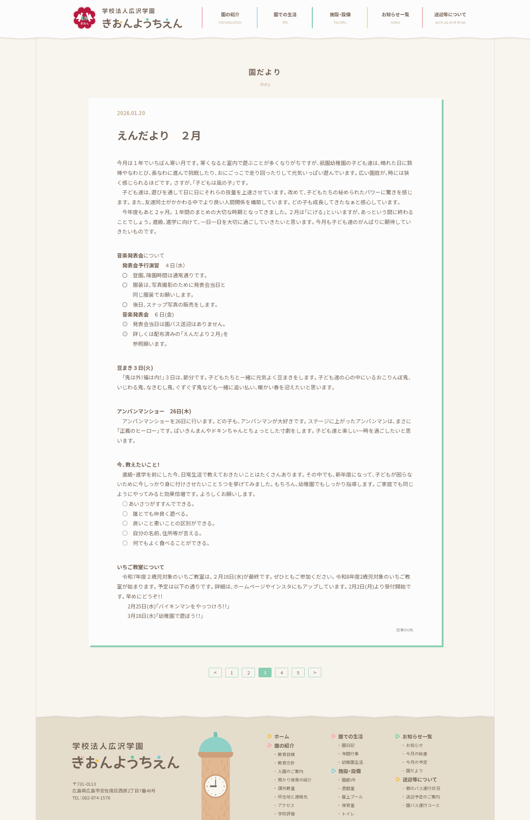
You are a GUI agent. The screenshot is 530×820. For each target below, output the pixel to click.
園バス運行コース (423, 805)
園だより (414, 770)
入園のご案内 (290, 771)
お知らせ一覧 (417, 736)
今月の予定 (416, 762)
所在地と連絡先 (293, 797)
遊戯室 (348, 788)
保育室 (348, 805)
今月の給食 (416, 753)
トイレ (348, 813)
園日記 (348, 745)
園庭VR (349, 780)
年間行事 (350, 753)
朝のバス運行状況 (423, 788)
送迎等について (420, 779)
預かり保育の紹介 (295, 780)
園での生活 (350, 736)
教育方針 (286, 763)
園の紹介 (284, 745)
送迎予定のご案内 (423, 797)
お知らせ (414, 745)
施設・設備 (349, 770)
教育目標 (286, 754)
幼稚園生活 (352, 762)
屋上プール (352, 797)
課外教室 (286, 788)
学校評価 (286, 813)
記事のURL (405, 629)
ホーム (281, 736)
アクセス (286, 805)
